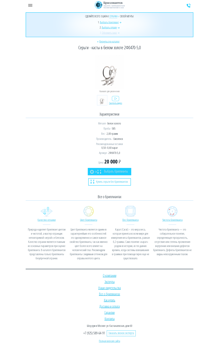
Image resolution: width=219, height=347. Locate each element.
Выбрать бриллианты (109, 171)
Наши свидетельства (109, 287)
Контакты (110, 318)
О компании (109, 275)
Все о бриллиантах (109, 294)
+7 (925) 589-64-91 (94, 333)
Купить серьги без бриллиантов (109, 182)
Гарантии (109, 312)
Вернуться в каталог (109, 41)
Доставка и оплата (109, 306)
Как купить (109, 300)
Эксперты (110, 281)
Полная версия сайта (109, 341)
